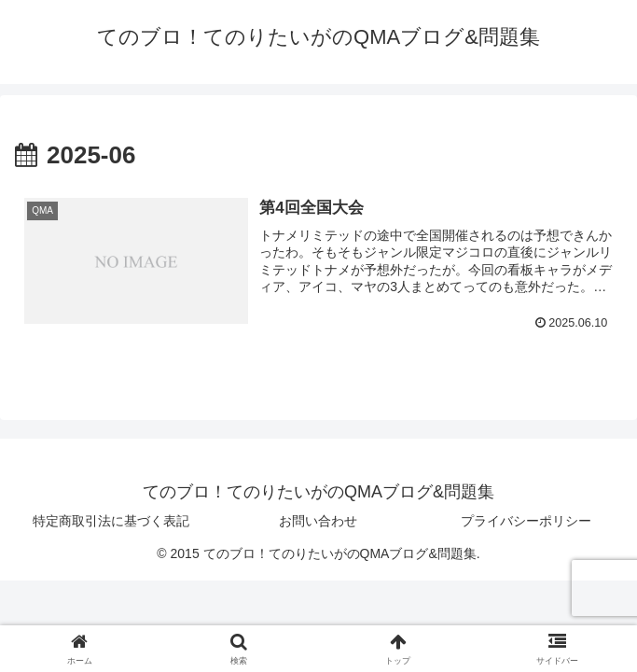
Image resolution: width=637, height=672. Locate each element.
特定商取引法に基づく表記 (111, 520)
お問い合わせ (318, 520)
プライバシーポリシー (526, 520)
